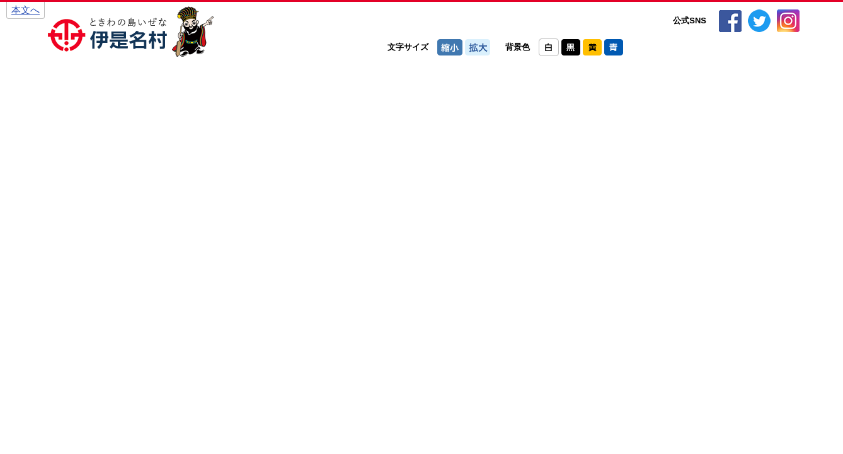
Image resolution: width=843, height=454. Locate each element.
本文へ (25, 9)
